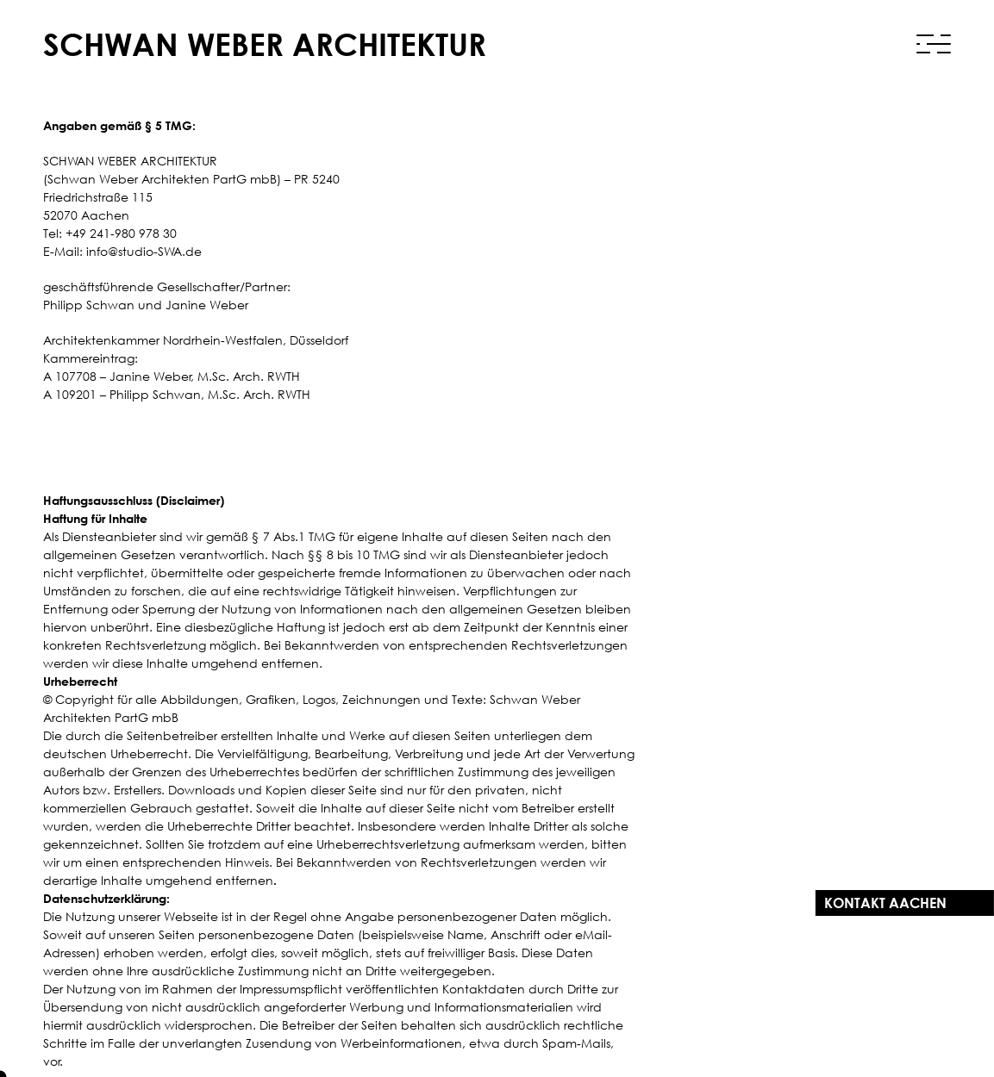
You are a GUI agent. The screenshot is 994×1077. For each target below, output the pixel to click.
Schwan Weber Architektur (264, 44)
